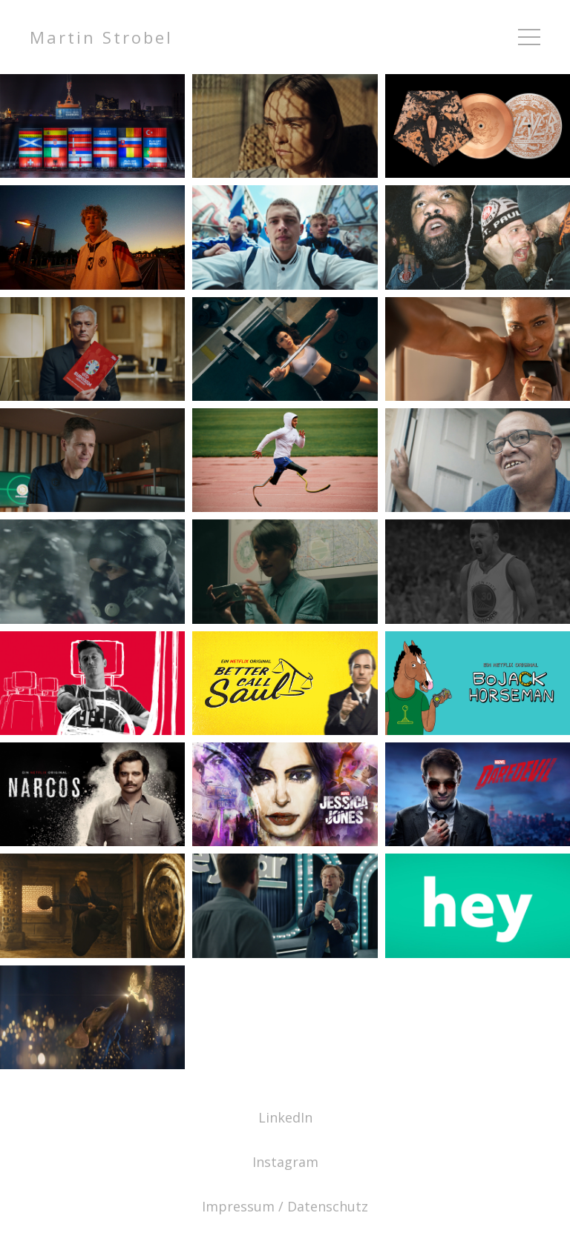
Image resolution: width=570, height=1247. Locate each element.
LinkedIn (285, 1117)
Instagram (285, 1162)
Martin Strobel (101, 37)
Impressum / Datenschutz (285, 1206)
